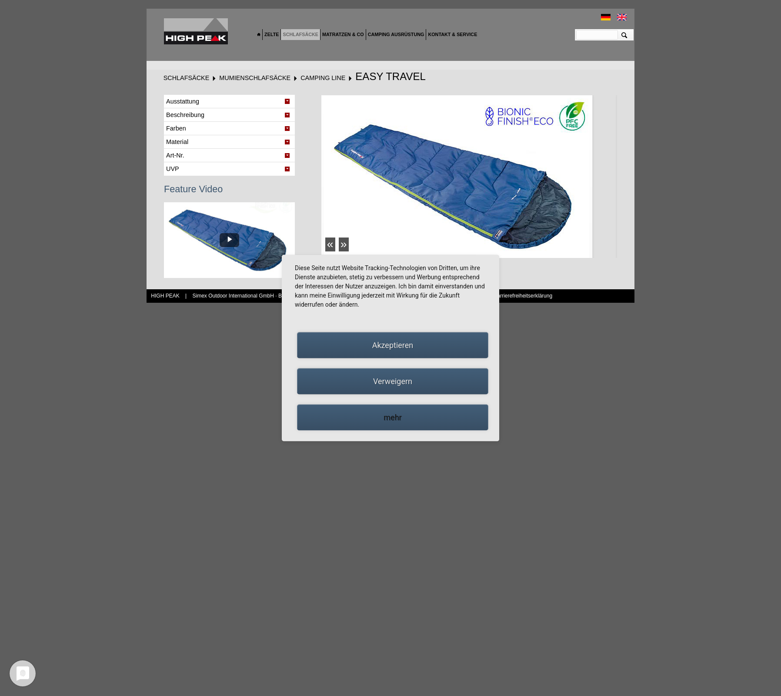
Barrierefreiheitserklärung (523, 296)
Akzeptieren (393, 345)
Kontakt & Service (452, 34)
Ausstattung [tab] (182, 101)
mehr (392, 417)
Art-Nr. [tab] (175, 155)
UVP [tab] (172, 168)
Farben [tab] (176, 128)
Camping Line (322, 77)
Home (258, 34)
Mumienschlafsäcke (254, 77)
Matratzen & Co (343, 34)
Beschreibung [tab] (185, 114)
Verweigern (392, 381)
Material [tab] (177, 141)
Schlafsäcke (300, 34)
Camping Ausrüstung (396, 34)
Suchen (624, 34)
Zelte (271, 34)
